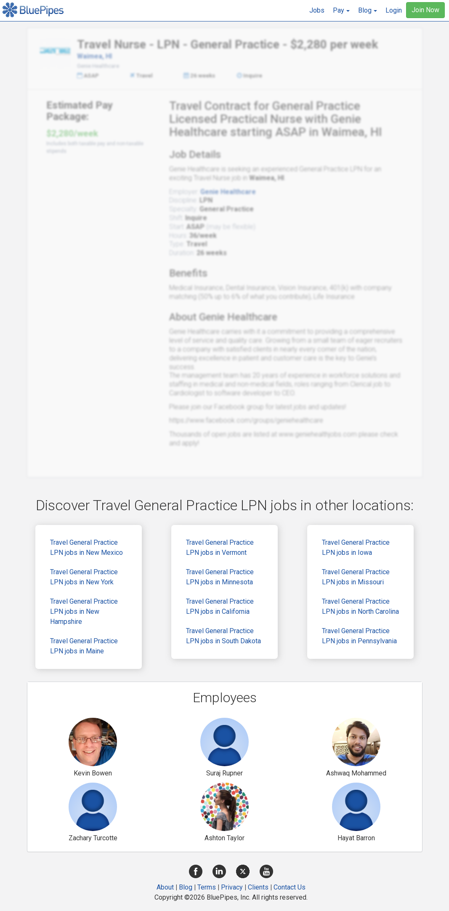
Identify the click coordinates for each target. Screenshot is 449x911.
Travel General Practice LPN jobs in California (220, 606)
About (165, 887)
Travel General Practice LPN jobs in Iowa (356, 547)
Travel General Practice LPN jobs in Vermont (220, 547)
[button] (341, 10)
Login (393, 10)
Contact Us (290, 887)
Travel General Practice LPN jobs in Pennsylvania (359, 636)
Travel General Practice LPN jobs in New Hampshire (84, 611)
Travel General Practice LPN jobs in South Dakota (223, 636)
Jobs (316, 10)
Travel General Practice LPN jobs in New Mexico (86, 547)
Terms (206, 887)
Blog (185, 887)
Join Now (425, 10)
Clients (258, 887)
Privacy (232, 887)
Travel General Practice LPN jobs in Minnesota (220, 577)
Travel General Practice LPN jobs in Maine (84, 646)
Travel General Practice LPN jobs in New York (84, 577)
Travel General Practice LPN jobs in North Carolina (360, 606)
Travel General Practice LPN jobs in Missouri (356, 577)
